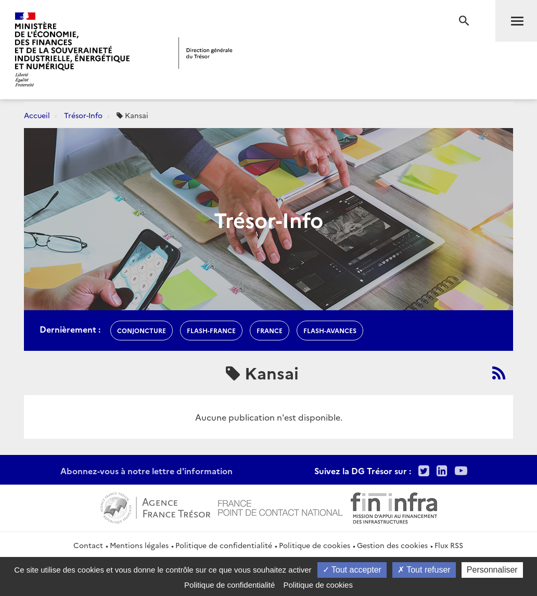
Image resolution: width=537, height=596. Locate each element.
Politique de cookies (314, 545)
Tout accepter (352, 569)
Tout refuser (424, 569)
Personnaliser (492, 569)
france (270, 330)
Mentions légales (139, 545)
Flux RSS (448, 545)
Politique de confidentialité (223, 545)
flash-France (211, 330)
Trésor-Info (83, 115)
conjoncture (141, 330)
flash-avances (329, 330)
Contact (88, 545)
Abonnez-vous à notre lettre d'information (146, 470)
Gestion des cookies (392, 545)
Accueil (37, 115)
